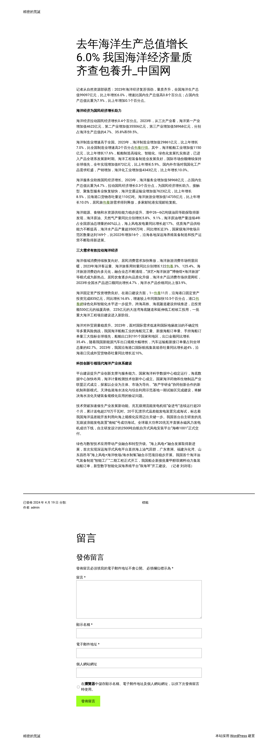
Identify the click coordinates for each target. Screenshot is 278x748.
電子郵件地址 (87, 644)
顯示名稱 (84, 624)
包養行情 (141, 148)
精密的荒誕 (32, 12)
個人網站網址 (86, 664)
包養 (106, 202)
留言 (81, 577)
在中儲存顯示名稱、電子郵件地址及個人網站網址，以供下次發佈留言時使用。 (140, 686)
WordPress (238, 736)
